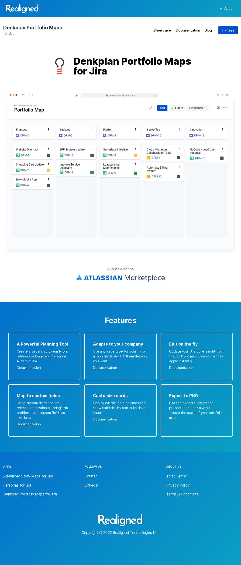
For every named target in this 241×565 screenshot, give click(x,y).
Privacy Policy (178, 485)
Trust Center (176, 476)
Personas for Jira (17, 485)
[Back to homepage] (22, 9)
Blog (208, 30)
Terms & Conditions (182, 494)
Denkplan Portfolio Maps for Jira (30, 494)
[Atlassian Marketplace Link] (120, 278)
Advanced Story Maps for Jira (28, 476)
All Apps (226, 9)
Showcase (162, 30)
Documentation (188, 30)
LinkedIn (91, 485)
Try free (228, 30)
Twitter (91, 476)
